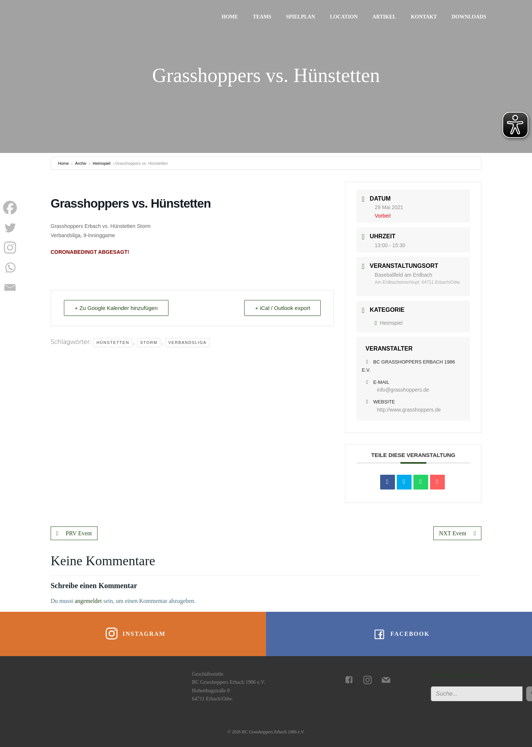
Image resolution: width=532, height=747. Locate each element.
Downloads (469, 17)
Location (344, 17)
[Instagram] (10, 247)
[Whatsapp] (10, 267)
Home (230, 17)
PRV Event (74, 533)
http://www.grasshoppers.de (409, 410)
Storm (148, 342)
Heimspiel (101, 163)
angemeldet (88, 601)
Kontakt (424, 17)
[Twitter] (10, 227)
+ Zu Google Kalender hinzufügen (116, 308)
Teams (262, 17)
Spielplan (300, 17)
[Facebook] (10, 207)
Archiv (80, 163)
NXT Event (457, 533)
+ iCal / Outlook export (282, 308)
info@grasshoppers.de (403, 390)
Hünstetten (112, 342)
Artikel (384, 17)
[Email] (10, 287)
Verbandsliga (187, 342)
